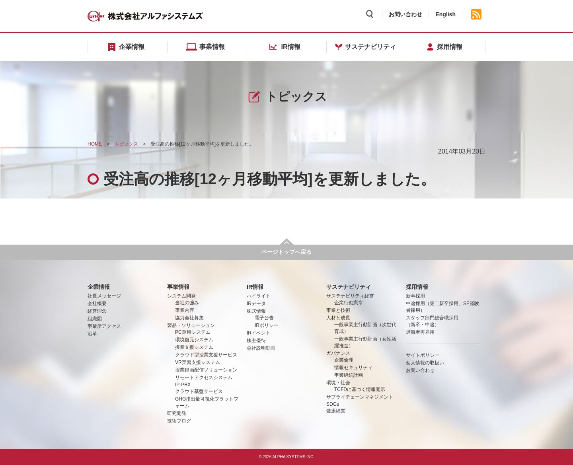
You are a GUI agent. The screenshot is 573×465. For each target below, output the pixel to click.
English (445, 14)
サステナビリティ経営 (350, 296)
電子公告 (264, 318)
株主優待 (256, 340)
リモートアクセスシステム (203, 377)
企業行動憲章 (348, 302)
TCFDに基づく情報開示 (359, 389)
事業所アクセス (104, 326)
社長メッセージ (104, 296)
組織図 (95, 318)
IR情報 (255, 287)
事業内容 (184, 310)
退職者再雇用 (420, 332)
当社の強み (187, 302)
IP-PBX (183, 384)
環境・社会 (338, 382)
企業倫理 (343, 360)
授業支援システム (194, 347)
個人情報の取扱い (425, 363)
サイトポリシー (422, 355)
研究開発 (176, 413)
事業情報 (178, 287)
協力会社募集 (189, 318)
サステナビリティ (348, 287)
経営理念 (97, 311)
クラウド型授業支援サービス (206, 355)
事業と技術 (338, 310)
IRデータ (256, 303)
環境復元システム (194, 339)
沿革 (92, 334)
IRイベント (259, 333)
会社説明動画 (261, 348)
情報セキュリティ (353, 367)
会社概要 (97, 303)
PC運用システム (192, 332)
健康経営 (335, 411)
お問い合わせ (405, 14)
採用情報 (417, 287)
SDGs (332, 404)
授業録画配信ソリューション (206, 370)
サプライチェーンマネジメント (359, 397)
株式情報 (256, 311)
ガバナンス (338, 353)
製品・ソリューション (191, 325)
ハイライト (259, 296)
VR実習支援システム (197, 362)
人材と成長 (338, 318)
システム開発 (181, 296)
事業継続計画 (348, 375)
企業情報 (99, 287)
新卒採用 (415, 296)
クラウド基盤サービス (199, 391)
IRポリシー (267, 325)
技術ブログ (179, 421)
